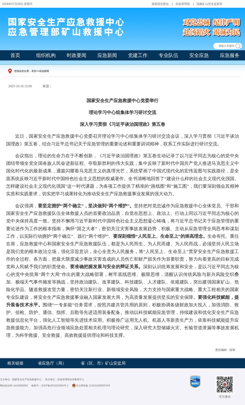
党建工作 (138, 55)
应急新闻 (107, 55)
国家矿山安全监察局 (209, 4)
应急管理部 (183, 4)
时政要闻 (76, 55)
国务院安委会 (160, 4)
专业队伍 (168, 55)
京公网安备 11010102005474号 (91, 386)
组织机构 (46, 55)
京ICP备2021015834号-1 (54, 385)
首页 (15, 55)
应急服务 (229, 55)
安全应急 (199, 55)
